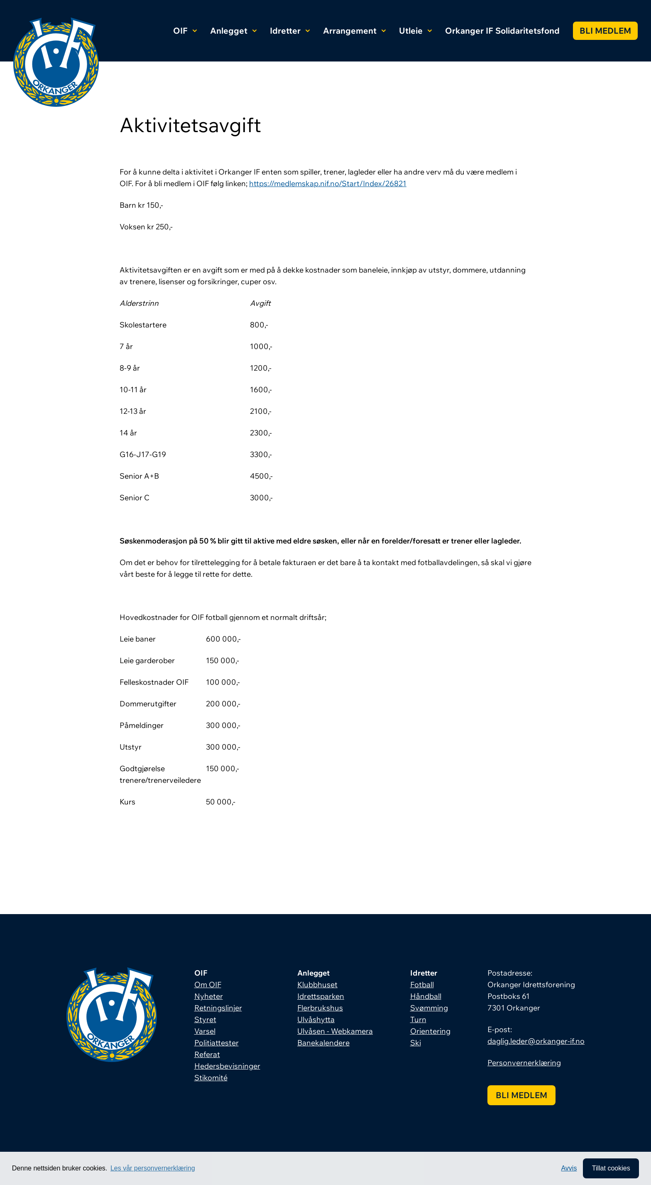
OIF (185, 30)
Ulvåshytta (316, 1019)
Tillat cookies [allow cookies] (611, 1168)
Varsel (204, 1031)
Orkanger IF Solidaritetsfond (502, 30)
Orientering (430, 1031)
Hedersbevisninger (227, 1066)
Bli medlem (605, 30)
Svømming (429, 1008)
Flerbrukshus (320, 1008)
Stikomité (211, 1077)
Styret (205, 1019)
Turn (418, 1019)
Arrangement (354, 30)
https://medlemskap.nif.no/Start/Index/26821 (327, 183)
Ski (415, 1042)
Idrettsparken (320, 996)
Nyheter (208, 996)
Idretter (290, 30)
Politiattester (216, 1042)
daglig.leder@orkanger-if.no (536, 1041)
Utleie (415, 30)
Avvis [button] (569, 1168)
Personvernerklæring (524, 1062)
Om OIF (207, 984)
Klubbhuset (317, 984)
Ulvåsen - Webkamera (335, 1031)
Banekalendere (323, 1042)
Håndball (425, 996)
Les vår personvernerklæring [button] (152, 1168)
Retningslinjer (218, 1008)
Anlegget (233, 30)
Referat (207, 1054)
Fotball (422, 984)
